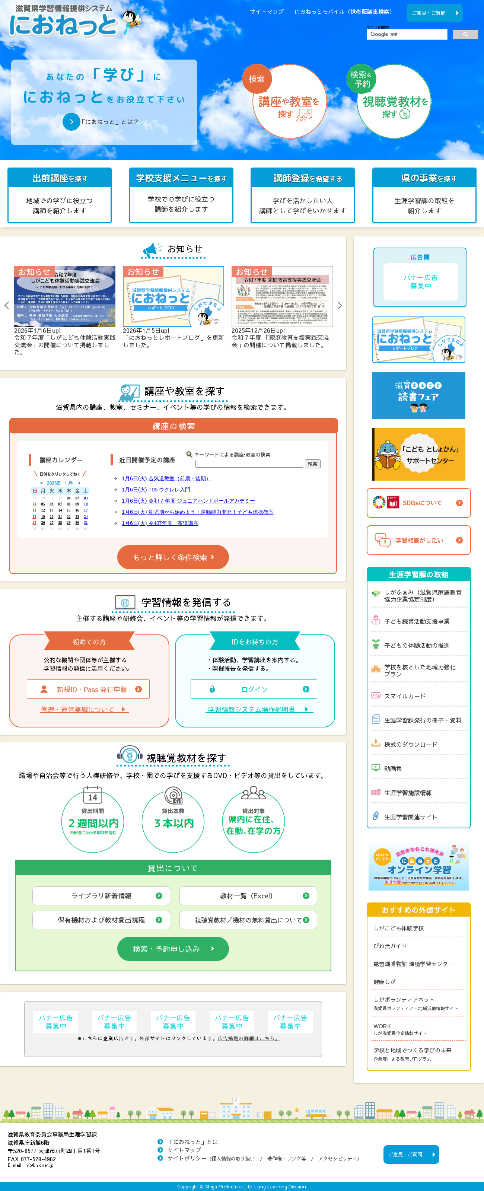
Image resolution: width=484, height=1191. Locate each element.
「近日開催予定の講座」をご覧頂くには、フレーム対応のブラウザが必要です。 (220, 501)
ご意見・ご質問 (429, 13)
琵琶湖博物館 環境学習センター (413, 964)
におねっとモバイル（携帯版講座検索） (344, 11)
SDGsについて (406, 501)
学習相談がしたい (407, 540)
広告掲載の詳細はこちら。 (249, 1038)
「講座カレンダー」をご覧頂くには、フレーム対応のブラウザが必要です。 (60, 507)
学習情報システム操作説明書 (251, 709)
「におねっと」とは (193, 1142)
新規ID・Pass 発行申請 (82, 689)
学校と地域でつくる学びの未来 (419, 1054)
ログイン (237, 689)
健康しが (384, 981)
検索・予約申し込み (166, 949)
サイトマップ (267, 11)
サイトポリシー (265, 1158)
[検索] (406, 34)
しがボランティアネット (419, 1004)
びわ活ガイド (390, 946)
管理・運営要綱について (78, 709)
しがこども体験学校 (398, 928)
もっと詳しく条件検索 (170, 557)
